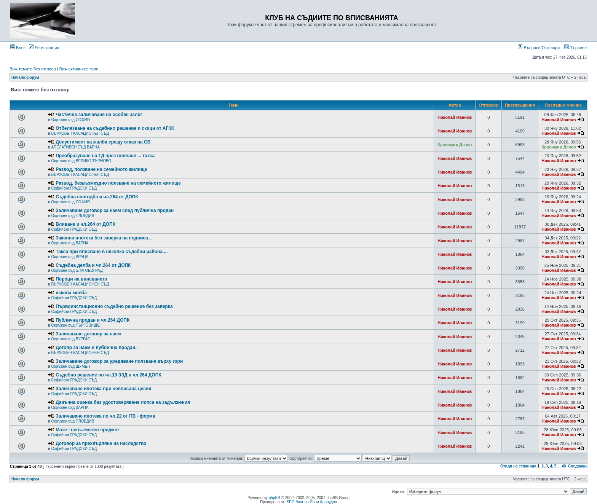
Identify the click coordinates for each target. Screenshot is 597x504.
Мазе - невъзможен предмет (87, 429)
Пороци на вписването (81, 279)
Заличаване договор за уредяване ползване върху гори (119, 361)
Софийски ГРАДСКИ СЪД (74, 188)
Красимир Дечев (454, 144)
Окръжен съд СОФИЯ (70, 120)
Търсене (575, 47)
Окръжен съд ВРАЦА (69, 257)
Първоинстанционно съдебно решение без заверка (114, 306)
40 (564, 466)
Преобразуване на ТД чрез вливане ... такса (105, 155)
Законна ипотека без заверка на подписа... (104, 238)
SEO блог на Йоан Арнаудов (312, 502)
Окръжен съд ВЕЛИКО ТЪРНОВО (81, 161)
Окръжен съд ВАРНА (69, 243)
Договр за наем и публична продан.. (97, 347)
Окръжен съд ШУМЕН (70, 366)
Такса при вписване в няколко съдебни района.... (112, 251)
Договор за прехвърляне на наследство (101, 443)
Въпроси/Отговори (539, 47)
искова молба (71, 292)
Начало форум (25, 77)
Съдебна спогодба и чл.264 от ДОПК (97, 196)
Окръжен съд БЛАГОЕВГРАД (76, 270)
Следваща (577, 466)
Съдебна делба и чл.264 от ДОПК (93, 265)
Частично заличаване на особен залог (99, 114)
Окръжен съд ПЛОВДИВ (72, 216)
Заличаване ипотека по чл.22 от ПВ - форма (105, 416)
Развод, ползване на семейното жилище (101, 169)
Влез (18, 47)
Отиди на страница (518, 466)
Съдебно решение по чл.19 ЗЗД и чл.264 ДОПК (108, 375)
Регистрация (44, 47)
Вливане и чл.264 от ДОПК (85, 224)
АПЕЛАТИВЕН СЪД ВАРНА (75, 147)
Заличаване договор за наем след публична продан (115, 210)
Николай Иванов (454, 117)
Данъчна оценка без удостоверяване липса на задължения (123, 402)
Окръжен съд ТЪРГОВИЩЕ (75, 325)
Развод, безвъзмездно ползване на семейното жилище (118, 183)
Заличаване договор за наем (88, 334)
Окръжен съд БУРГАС (70, 339)
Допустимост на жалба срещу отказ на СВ (103, 142)
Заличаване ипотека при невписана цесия (103, 388)
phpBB (274, 498)
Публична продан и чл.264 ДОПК (92, 320)
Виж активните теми (79, 69)
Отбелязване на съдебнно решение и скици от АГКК (115, 128)
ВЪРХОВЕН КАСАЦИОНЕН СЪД (80, 133)
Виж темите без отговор (33, 69)
